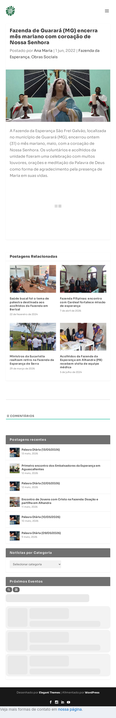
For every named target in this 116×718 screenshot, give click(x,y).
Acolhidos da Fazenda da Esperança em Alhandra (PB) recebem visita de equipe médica (81, 362)
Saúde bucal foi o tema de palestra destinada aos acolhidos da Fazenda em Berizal (29, 304)
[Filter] (16, 589)
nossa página (70, 709)
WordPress (92, 692)
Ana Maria (43, 50)
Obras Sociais (44, 57)
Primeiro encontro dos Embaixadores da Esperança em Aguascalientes (61, 467)
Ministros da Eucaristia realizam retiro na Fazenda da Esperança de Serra (32, 360)
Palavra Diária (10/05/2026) (41, 517)
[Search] (9, 589)
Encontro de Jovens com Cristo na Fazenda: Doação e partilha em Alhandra (60, 501)
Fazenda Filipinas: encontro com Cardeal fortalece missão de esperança (83, 302)
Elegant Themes (49, 692)
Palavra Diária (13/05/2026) (41, 449)
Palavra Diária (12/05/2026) (41, 483)
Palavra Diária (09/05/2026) (41, 533)
